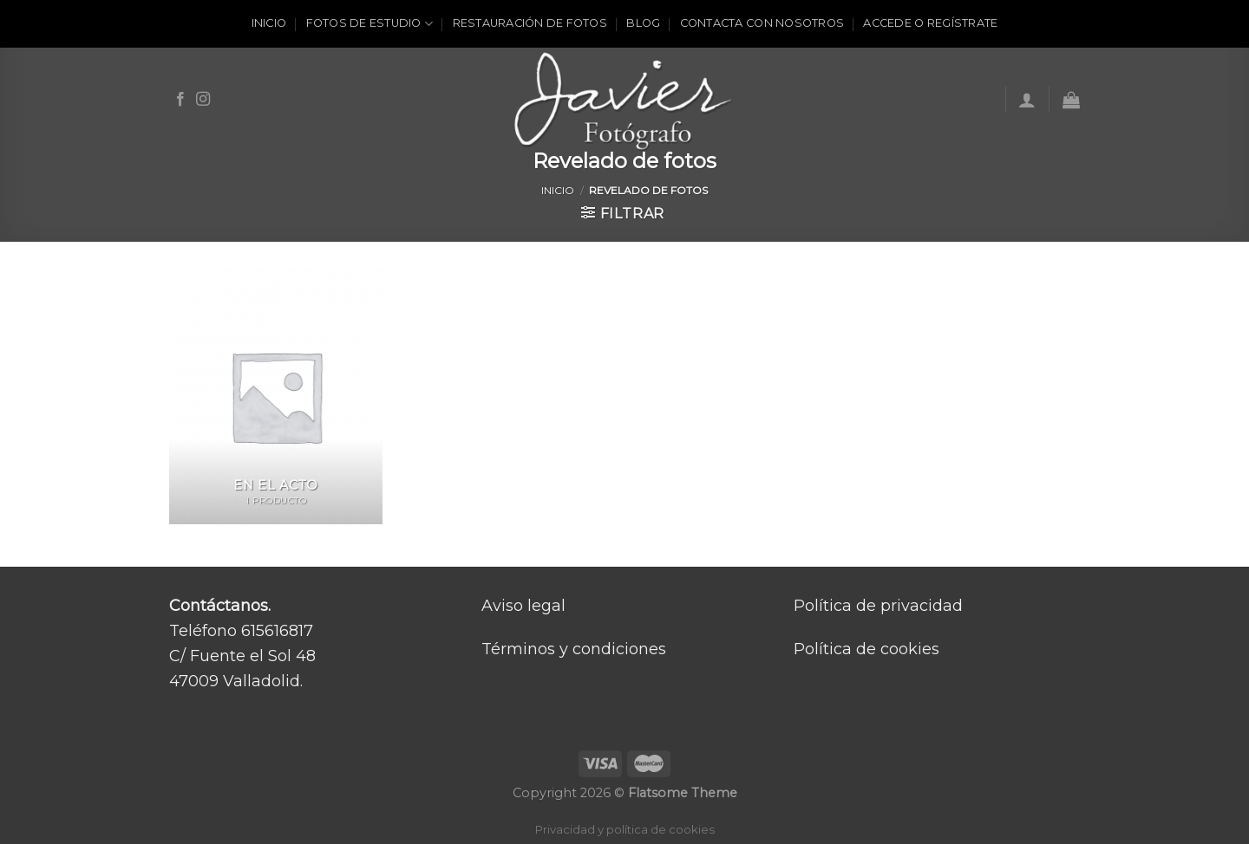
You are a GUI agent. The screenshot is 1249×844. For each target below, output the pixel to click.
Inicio (269, 22)
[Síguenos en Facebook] (180, 99)
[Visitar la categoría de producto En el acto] (276, 396)
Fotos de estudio (370, 24)
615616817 (277, 630)
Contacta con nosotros (762, 22)
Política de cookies (866, 649)
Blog (643, 22)
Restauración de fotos (530, 22)
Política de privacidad (878, 605)
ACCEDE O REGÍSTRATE (930, 22)
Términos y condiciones (573, 649)
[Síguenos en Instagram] (203, 99)
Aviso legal (523, 605)
